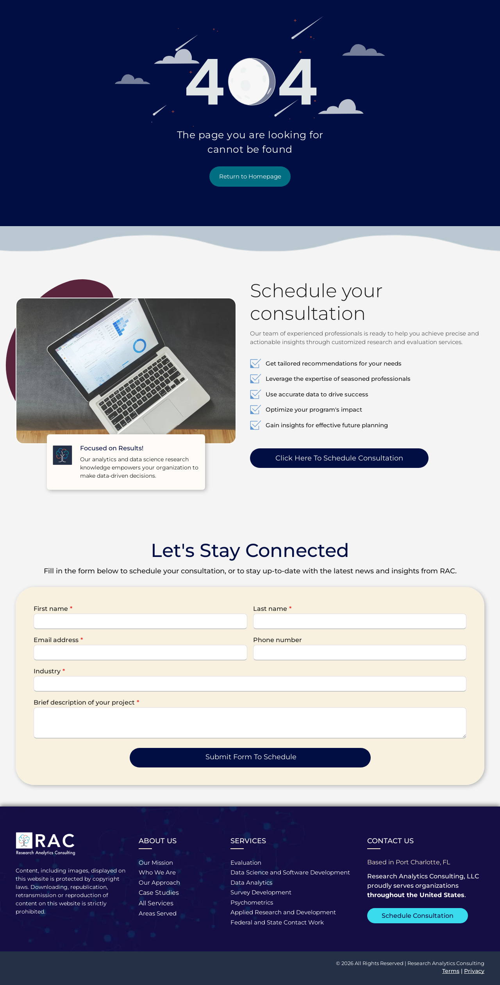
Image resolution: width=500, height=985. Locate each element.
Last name (270, 608)
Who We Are (157, 872)
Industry (47, 671)
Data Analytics (251, 882)
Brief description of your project (84, 702)
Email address (56, 640)
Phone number (277, 640)
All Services (156, 903)
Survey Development (260, 892)
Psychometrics (251, 902)
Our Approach (159, 882)
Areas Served (158, 913)
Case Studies (159, 892)
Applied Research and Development (283, 912)
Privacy (474, 970)
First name (51, 608)
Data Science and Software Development (290, 872)
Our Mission (156, 862)
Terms (450, 970)
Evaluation (245, 862)
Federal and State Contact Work (277, 922)
